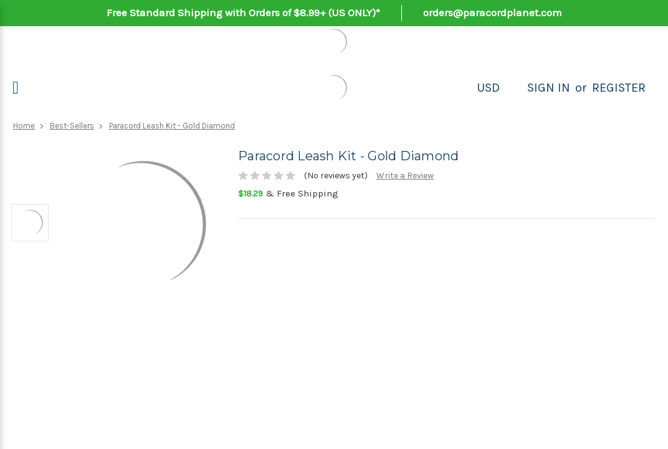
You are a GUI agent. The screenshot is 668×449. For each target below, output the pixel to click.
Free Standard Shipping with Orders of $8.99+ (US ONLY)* (243, 12)
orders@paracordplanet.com (492, 12)
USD (488, 87)
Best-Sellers (72, 125)
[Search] (513, 88)
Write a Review (405, 175)
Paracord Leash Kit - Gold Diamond (172, 125)
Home (24, 125)
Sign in (548, 87)
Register (619, 87)
